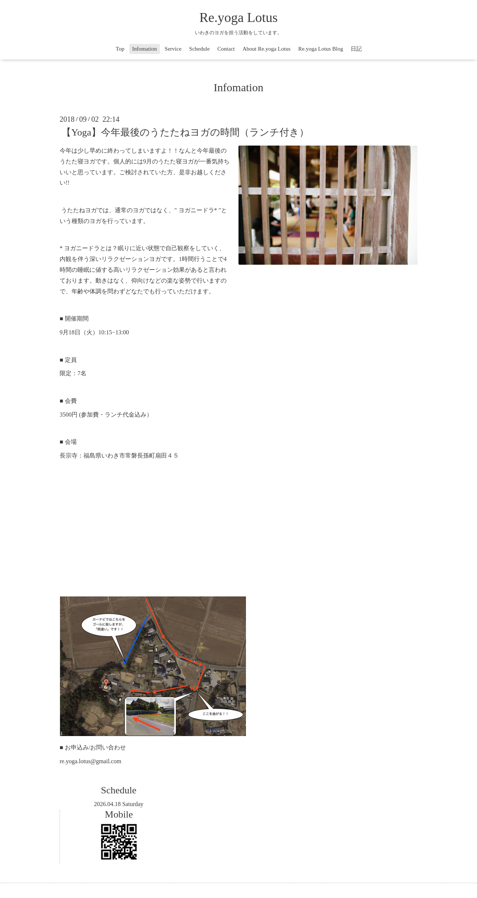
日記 (356, 49)
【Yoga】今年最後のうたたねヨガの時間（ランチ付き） (185, 132)
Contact (226, 49)
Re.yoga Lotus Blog (320, 49)
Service (173, 49)
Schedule (199, 49)
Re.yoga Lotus (238, 17)
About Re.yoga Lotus (267, 49)
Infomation (144, 49)
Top (120, 49)
